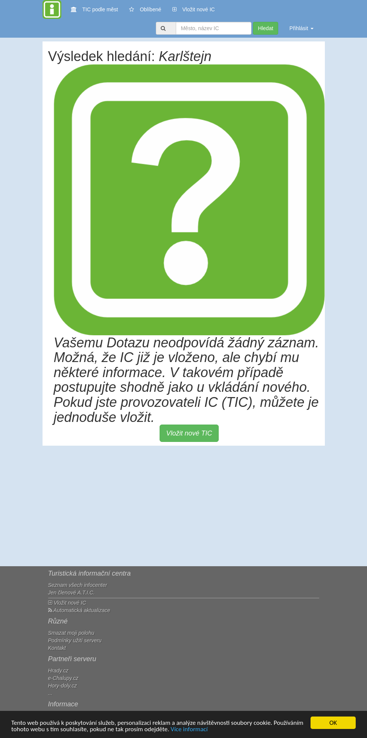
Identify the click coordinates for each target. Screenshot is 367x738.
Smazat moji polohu (71, 633)
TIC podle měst (94, 8)
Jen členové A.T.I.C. (71, 593)
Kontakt (57, 648)
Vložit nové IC (193, 8)
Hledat (265, 28)
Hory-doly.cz (62, 686)
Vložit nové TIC (189, 433)
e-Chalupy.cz (63, 678)
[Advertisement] (183, 506)
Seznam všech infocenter (77, 585)
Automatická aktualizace (79, 610)
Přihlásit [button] (301, 28)
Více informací (189, 729)
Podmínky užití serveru (75, 640)
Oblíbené (145, 9)
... (50, 693)
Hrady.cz (58, 671)
